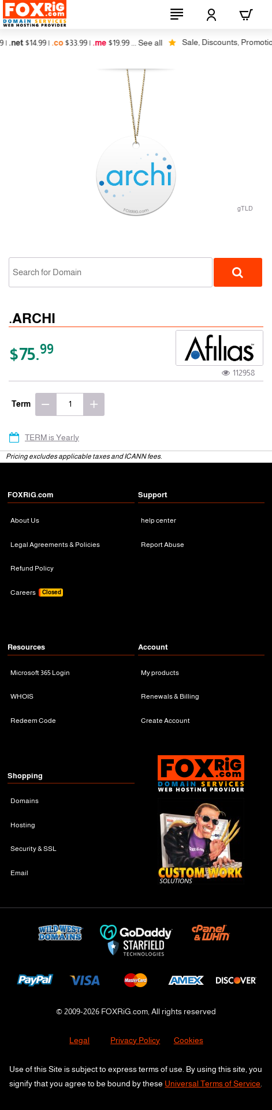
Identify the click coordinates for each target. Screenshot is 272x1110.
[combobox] (111, 272)
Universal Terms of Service (212, 1083)
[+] (94, 404)
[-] (45, 404)
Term (21, 403)
